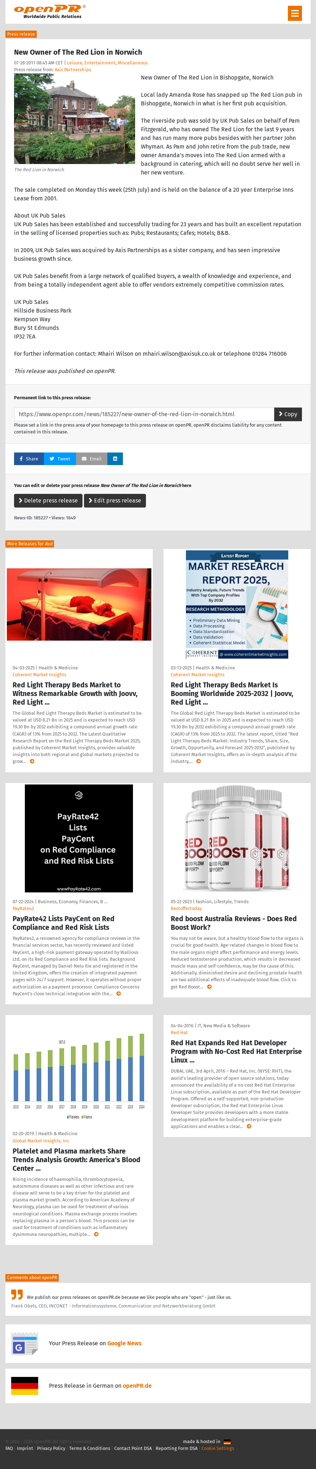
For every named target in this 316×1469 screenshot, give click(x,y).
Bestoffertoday (186, 908)
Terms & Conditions (89, 1448)
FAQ (9, 1448)
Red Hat (179, 1032)
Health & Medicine (58, 667)
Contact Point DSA (133, 1448)
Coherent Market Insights (39, 674)
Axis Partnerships (73, 69)
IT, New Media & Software (223, 1025)
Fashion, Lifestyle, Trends (222, 901)
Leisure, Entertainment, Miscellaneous (107, 62)
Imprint (25, 1448)
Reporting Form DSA (176, 1448)
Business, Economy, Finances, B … (72, 901)
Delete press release (48, 500)
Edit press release (115, 500)
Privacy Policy (51, 1448)
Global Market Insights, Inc (41, 1140)
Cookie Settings (217, 1448)
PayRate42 (23, 908)
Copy (288, 414)
